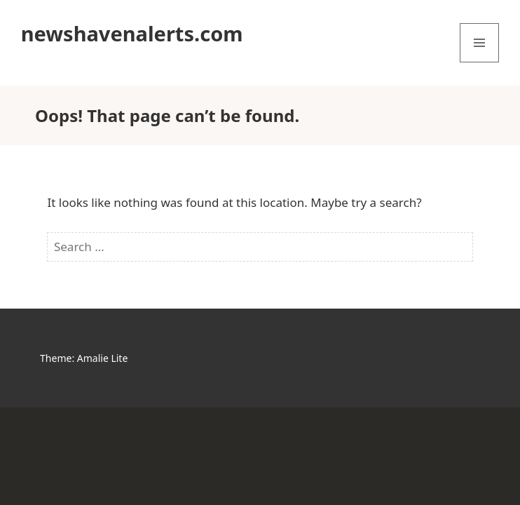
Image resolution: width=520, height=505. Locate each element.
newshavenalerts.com (132, 33)
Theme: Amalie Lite (84, 358)
